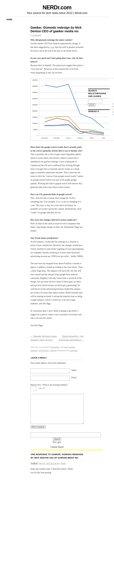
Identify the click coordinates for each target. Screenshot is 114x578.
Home (9, 19)
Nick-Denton (43, 350)
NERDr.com (57, 7)
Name (73, 370)
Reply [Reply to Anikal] (63, 463)
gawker (72, 347)
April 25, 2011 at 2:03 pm (49, 463)
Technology (55, 347)
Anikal (34, 463)
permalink (73, 350)
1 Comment (36, 35)
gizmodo (34, 350)
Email (73, 377)
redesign (53, 350)
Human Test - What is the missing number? (49, 385)
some (52, 47)
